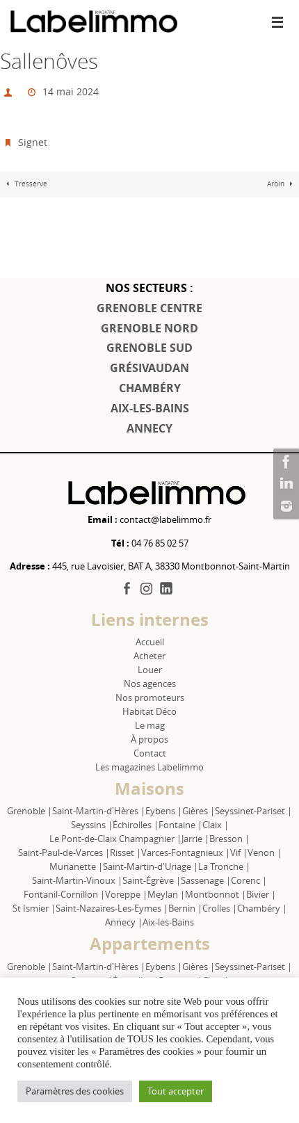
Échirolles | (136, 824)
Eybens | (163, 811)
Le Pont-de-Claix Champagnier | (115, 838)
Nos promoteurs (149, 697)
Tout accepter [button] (175, 1091)
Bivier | (261, 894)
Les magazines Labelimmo (149, 767)
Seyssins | (92, 824)
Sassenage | (206, 880)
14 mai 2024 (70, 91)
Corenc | (249, 880)
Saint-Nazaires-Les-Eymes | (112, 908)
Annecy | (124, 922)
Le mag (150, 725)
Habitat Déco (149, 711)
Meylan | (166, 894)
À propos (149, 739)
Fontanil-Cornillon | (64, 894)
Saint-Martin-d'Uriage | (150, 866)
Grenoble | (29, 811)
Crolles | (219, 908)
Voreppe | (126, 894)
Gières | (198, 811)
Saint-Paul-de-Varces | (64, 852)
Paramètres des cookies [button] (75, 1091)
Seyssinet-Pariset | (253, 811)
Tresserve (25, 183)
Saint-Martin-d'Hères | (98, 811)
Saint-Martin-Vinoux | (77, 880)
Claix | (215, 824)
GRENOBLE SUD (149, 347)
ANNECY (149, 428)
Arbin (281, 183)
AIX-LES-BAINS (150, 408)
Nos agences (150, 683)
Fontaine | (180, 824)
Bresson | (229, 838)
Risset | (125, 852)
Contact (150, 753)
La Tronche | (224, 866)
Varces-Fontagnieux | (185, 852)
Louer (150, 669)
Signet (32, 142)
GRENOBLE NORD (149, 328)
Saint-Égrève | (151, 880)
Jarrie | (195, 838)
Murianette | (76, 866)
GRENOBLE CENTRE (149, 308)
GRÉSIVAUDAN (149, 367)
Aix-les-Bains (168, 922)
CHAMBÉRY (150, 388)
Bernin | (185, 908)
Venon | (265, 852)
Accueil (150, 642)
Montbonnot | (215, 894)
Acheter (149, 655)
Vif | (239, 852)
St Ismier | (34, 908)
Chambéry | (262, 908)
